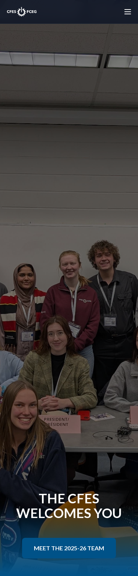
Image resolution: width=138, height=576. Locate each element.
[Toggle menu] (127, 11)
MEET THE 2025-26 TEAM (69, 547)
